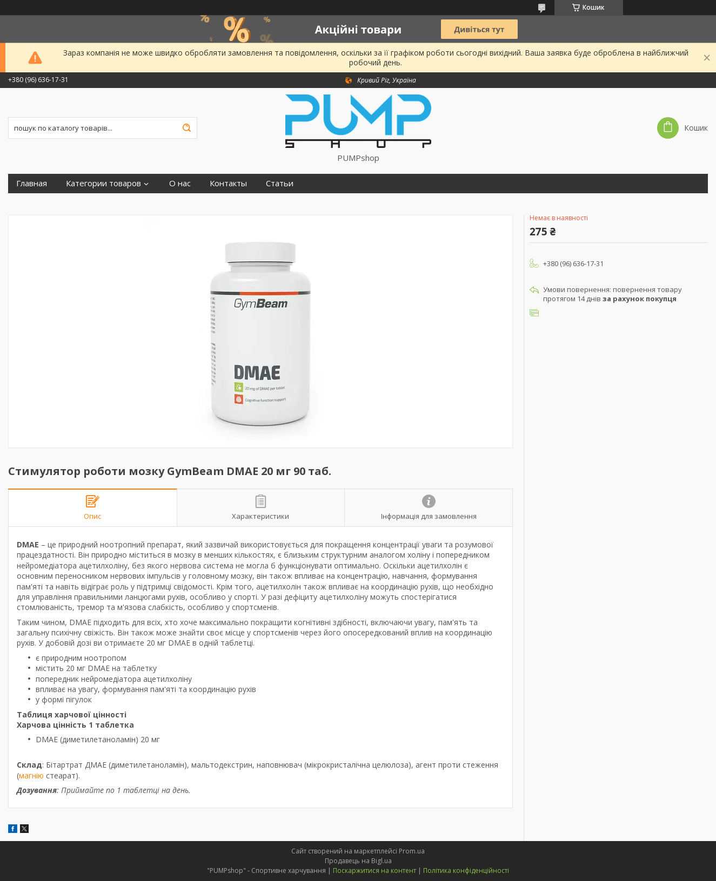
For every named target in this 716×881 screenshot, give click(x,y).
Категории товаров (103, 183)
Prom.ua (412, 851)
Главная (31, 183)
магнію (31, 775)
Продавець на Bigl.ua (358, 860)
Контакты (228, 183)
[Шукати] (186, 128)
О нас (180, 183)
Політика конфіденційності (466, 870)
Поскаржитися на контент (374, 870)
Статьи (279, 183)
